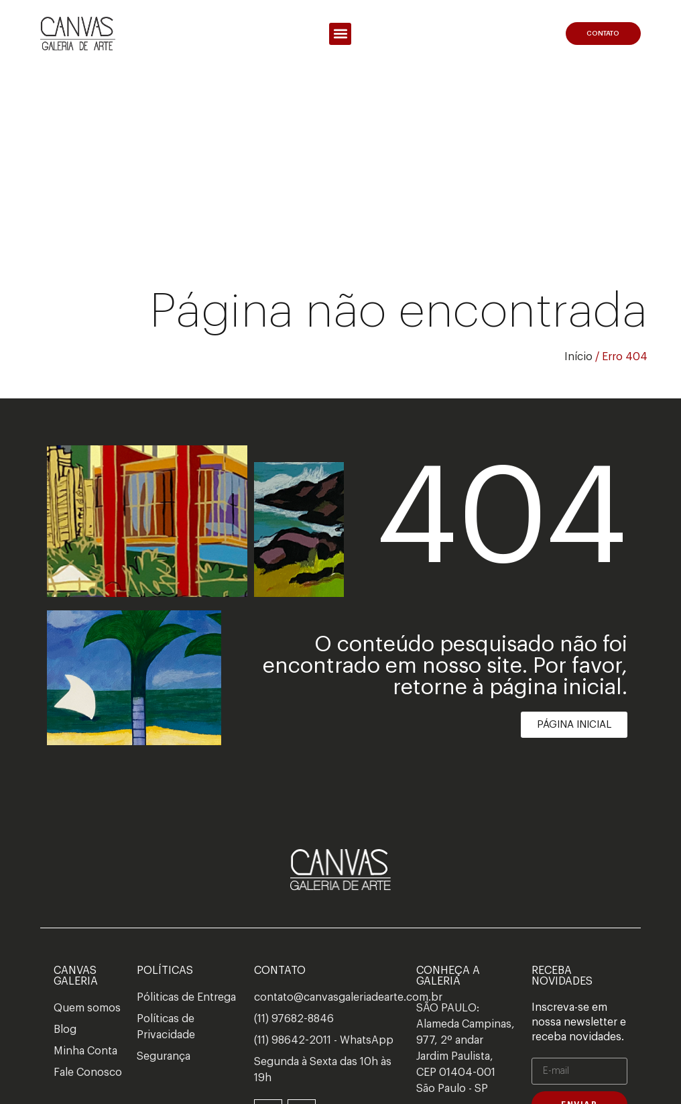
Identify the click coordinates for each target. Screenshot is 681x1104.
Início (578, 356)
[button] (340, 34)
